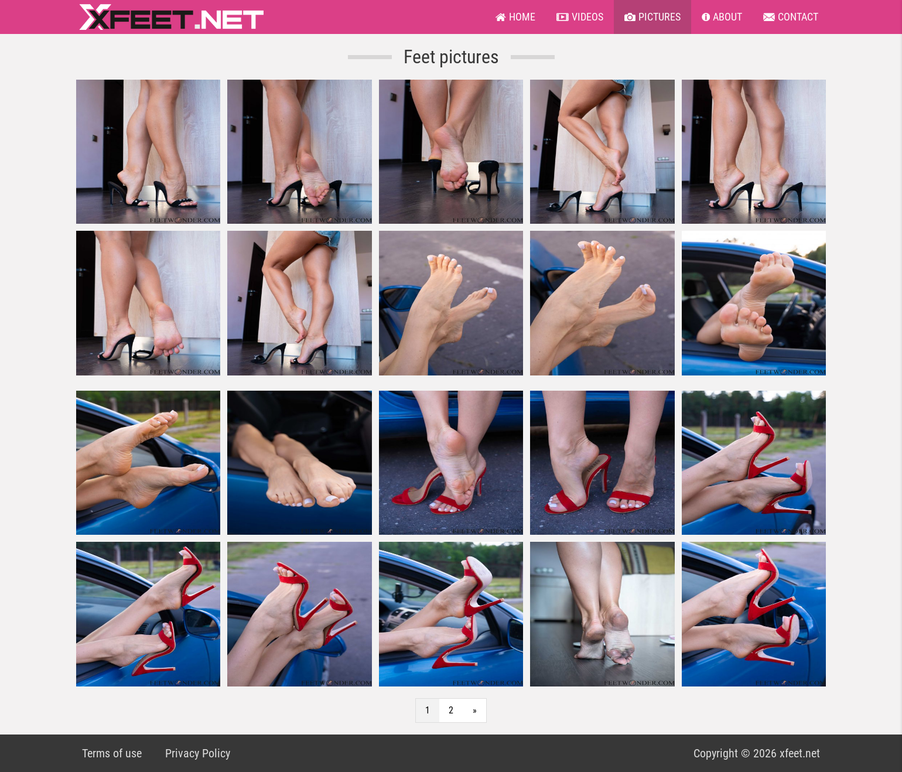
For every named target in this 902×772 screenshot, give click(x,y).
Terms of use (112, 753)
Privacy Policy (197, 753)
